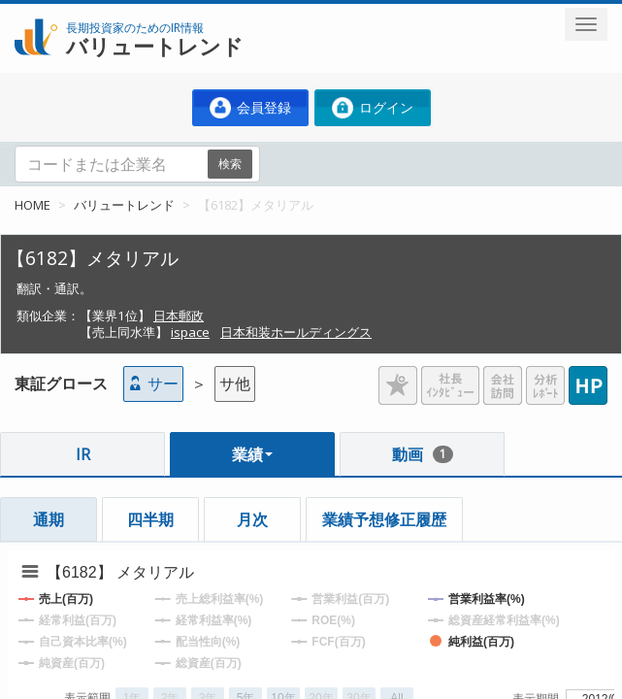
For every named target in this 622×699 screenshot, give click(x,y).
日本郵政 (178, 315)
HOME (32, 205)
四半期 (150, 519)
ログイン (372, 107)
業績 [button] (252, 454)
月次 (252, 519)
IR (83, 454)
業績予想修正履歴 (384, 519)
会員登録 (250, 107)
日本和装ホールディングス (296, 332)
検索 (230, 163)
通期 (48, 519)
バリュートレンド (124, 205)
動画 (422, 454)
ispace (190, 332)
